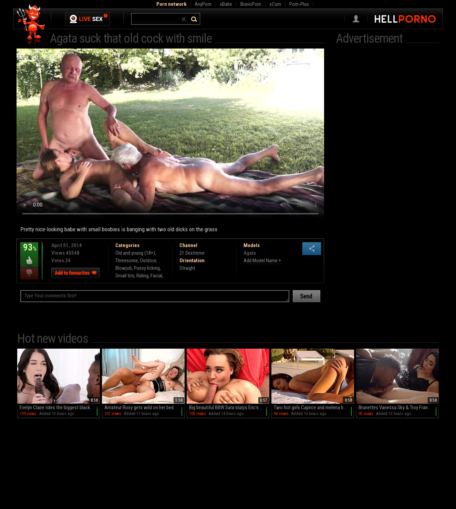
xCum (275, 4)
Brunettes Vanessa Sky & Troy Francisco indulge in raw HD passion (399, 407)
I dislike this (29, 273)
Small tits (124, 276)
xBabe (226, 4)
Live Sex (87, 19)
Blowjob (123, 268)
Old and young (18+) (135, 253)
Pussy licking (147, 268)
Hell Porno (31, 25)
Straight (187, 268)
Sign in (355, 19)
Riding (142, 276)
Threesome (126, 260)
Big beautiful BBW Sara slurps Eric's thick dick (229, 407)
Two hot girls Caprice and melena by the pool (314, 407)
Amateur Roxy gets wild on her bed (139, 407)
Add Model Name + (262, 260)
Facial (156, 276)
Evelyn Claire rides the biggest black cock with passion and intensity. (60, 407)
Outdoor (148, 260)
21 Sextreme (192, 253)
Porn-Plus (299, 4)
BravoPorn (250, 4)
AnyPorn (203, 4)
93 (29, 252)
